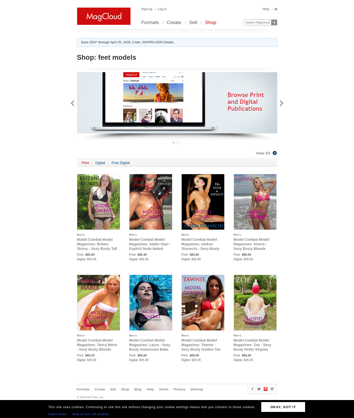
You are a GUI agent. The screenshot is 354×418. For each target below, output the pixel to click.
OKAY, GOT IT (283, 407)
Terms (164, 389)
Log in (162, 9)
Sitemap (196, 389)
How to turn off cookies (90, 414)
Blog (138, 389)
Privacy (179, 389)
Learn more (57, 414)
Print (85, 163)
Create (174, 22)
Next (281, 103)
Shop (210, 22)
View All (266, 153)
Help (266, 9)
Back (72, 103)
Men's (81, 234)
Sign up (147, 9)
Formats (150, 22)
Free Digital (120, 163)
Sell (193, 22)
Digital (100, 163)
